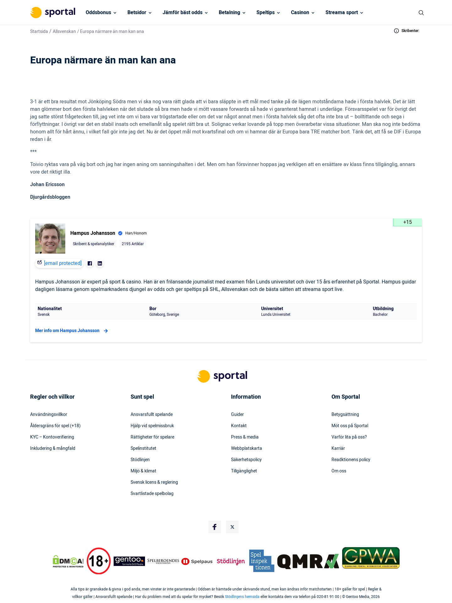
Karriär (338, 448)
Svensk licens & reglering (154, 482)
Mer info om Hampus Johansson (72, 331)
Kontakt (239, 426)
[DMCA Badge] (68, 561)
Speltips (265, 12)
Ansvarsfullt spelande (152, 415)
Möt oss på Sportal (349, 426)
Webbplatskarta (246, 448)
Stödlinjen (140, 460)
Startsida (39, 31)
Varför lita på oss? (349, 437)
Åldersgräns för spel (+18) (55, 426)
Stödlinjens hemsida (242, 597)
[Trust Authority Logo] (129, 561)
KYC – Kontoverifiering (52, 437)
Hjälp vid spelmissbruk (152, 426)
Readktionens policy (350, 460)
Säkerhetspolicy (246, 460)
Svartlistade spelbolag (152, 494)
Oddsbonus (98, 12)
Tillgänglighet (244, 471)
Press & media (245, 437)
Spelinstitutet (143, 448)
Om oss (338, 471)
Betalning (229, 12)
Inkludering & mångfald (52, 448)
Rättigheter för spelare (152, 437)
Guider (237, 415)
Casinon (300, 12)
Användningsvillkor (48, 415)
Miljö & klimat (143, 471)
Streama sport (342, 12)
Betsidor (136, 12)
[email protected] (63, 263)
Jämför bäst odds (182, 12)
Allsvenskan (64, 31)
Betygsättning (345, 415)
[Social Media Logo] (214, 527)
